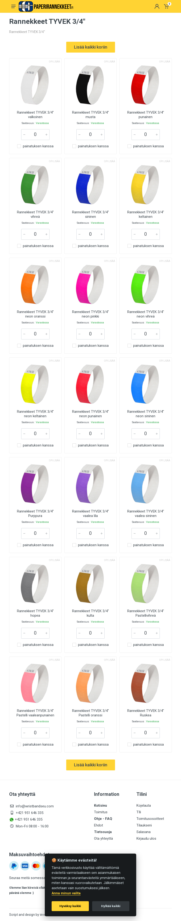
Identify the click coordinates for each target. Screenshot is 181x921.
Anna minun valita (66, 893)
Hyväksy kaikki (70, 906)
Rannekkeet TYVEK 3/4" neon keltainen (35, 413)
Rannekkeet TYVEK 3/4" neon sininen (145, 413)
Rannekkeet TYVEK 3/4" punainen (145, 114)
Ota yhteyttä (103, 838)
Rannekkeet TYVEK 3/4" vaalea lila (90, 513)
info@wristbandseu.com (35, 806)
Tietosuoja (103, 832)
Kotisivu (100, 805)
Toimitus (100, 812)
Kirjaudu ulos (146, 838)
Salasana (143, 832)
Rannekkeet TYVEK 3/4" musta (90, 114)
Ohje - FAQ (103, 819)
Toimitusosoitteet (150, 819)
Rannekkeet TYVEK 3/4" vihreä (35, 214)
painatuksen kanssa (38, 146)
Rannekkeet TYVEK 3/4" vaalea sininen (145, 513)
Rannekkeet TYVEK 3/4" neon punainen (90, 413)
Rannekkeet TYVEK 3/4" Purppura (35, 513)
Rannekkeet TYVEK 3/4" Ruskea (145, 713)
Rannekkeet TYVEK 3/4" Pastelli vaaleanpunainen (35, 713)
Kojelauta (143, 805)
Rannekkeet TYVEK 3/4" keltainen (145, 214)
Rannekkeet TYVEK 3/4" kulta (90, 613)
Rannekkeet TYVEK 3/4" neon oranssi (35, 314)
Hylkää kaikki (110, 906)
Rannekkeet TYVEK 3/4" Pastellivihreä (145, 613)
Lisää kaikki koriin (90, 47)
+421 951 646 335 (29, 813)
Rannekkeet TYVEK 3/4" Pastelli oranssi (90, 713)
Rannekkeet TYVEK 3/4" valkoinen (35, 114)
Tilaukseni (144, 825)
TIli (138, 812)
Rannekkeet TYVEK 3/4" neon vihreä (145, 314)
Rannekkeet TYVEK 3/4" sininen (90, 214)
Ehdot (98, 825)
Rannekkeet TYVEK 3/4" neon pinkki (90, 314)
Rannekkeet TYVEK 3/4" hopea (35, 613)
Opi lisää (54, 61)
